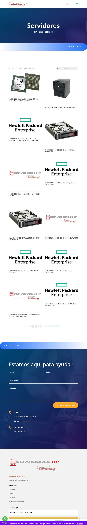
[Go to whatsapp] (5, 518)
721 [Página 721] (53, 326)
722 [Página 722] (57, 326)
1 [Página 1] (28, 326)
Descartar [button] (80, 524)
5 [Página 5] (38, 326)
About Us (12, 490)
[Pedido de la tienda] (67, 68)
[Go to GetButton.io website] (5, 523)
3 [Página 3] (33, 326)
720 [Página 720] (49, 326)
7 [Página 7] (43, 326)
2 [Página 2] (31, 326)
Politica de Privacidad (16, 502)
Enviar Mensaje (66, 405)
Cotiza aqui (73, 47)
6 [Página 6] (40, 326)
